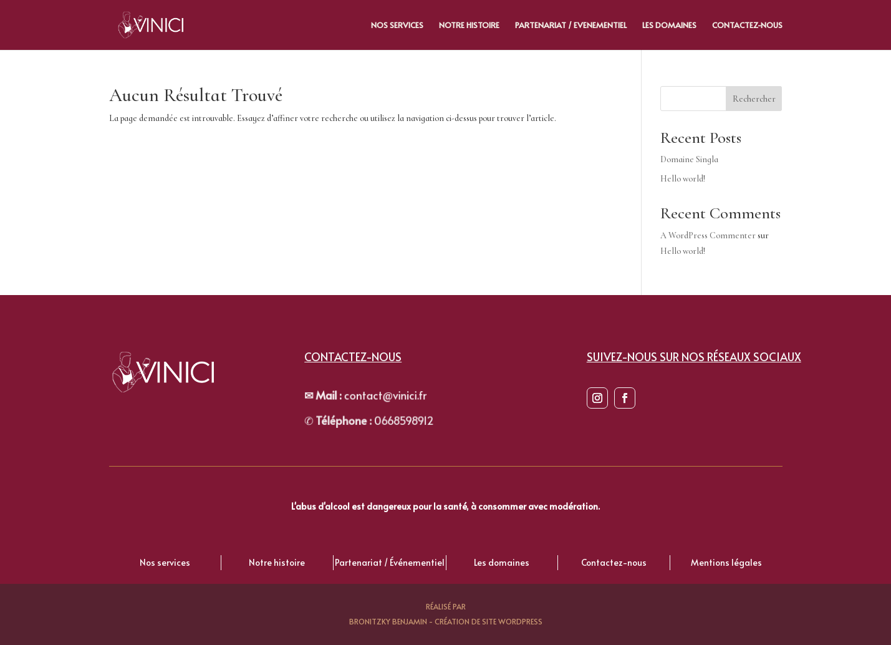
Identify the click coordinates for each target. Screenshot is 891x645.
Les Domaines (669, 26)
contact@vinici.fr (361, 396)
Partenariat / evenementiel (571, 26)
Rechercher (754, 99)
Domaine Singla (689, 159)
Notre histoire (469, 26)
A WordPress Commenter (708, 235)
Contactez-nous (747, 26)
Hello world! (682, 178)
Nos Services (397, 26)
